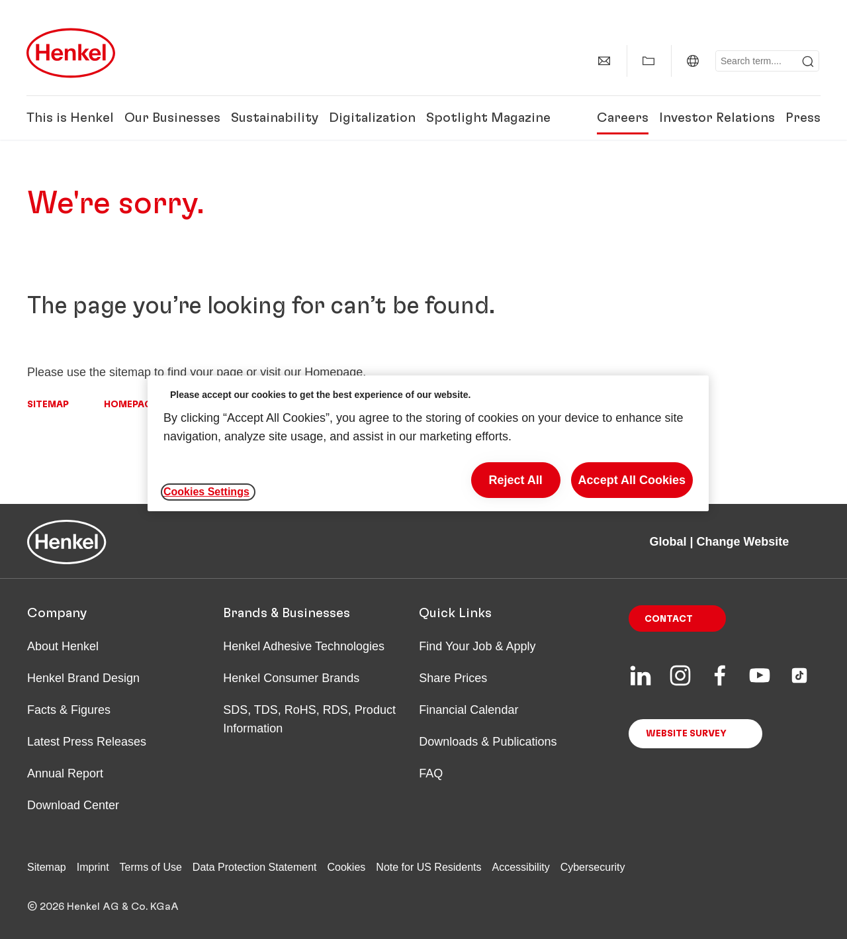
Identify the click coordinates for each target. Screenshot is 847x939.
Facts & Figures (69, 710)
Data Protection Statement (255, 867)
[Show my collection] (648, 61)
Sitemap (48, 404)
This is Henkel (70, 118)
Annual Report (65, 773)
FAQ (431, 773)
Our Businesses (172, 118)
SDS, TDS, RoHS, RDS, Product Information (309, 719)
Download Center (73, 805)
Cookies (347, 867)
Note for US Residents (428, 867)
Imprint (93, 867)
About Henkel (63, 646)
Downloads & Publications (488, 741)
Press (803, 118)
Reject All (515, 480)
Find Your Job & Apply (477, 646)
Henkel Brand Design (83, 678)
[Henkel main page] (70, 52)
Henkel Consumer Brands (291, 678)
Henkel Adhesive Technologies (303, 646)
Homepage (130, 404)
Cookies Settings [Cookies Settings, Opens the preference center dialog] (206, 491)
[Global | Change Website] (693, 61)
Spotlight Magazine (488, 118)
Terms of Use (151, 867)
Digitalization (372, 118)
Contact (669, 619)
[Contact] (604, 61)
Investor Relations (717, 118)
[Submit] (808, 61)
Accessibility (521, 867)
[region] (428, 443)
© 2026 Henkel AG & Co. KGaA (103, 906)
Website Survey (686, 733)
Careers (622, 118)
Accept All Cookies (632, 480)
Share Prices (453, 678)
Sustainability (274, 118)
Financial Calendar (468, 710)
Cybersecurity (592, 867)
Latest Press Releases (86, 741)
